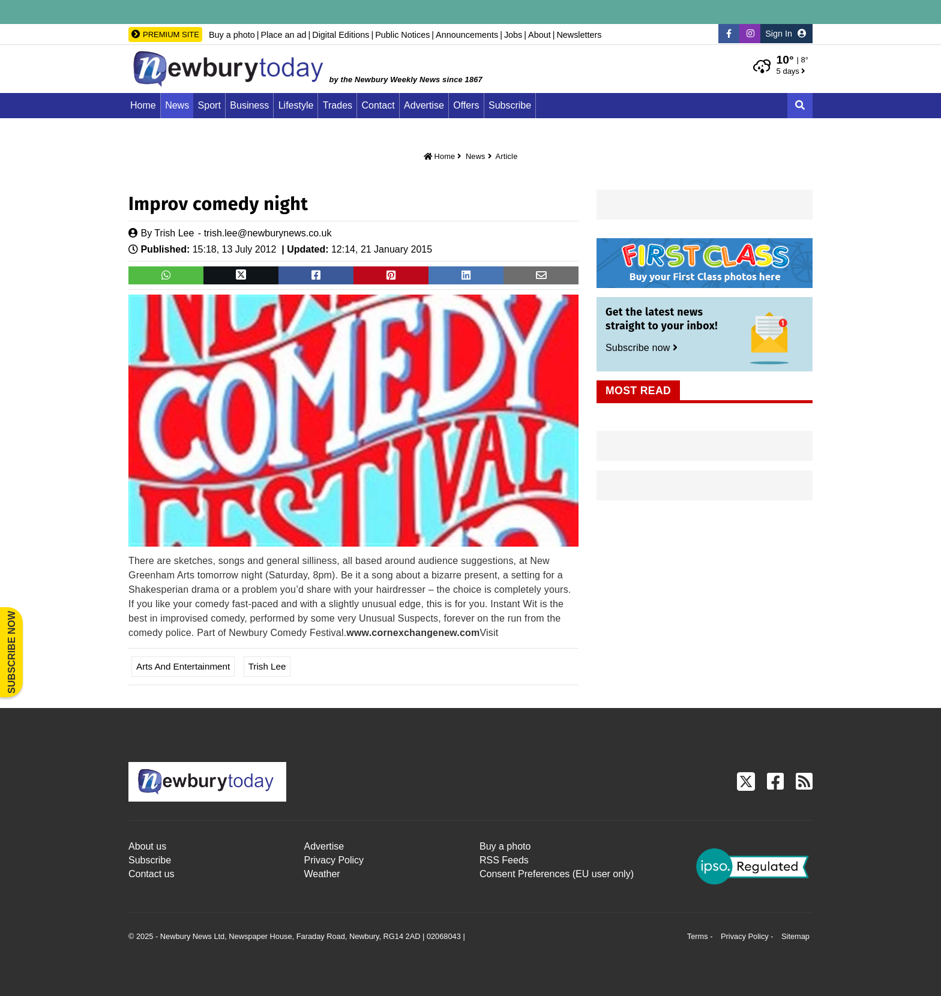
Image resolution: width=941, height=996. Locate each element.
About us (147, 846)
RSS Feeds (504, 860)
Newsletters (578, 35)
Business (249, 105)
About (539, 35)
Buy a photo (232, 35)
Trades (337, 105)
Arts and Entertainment (183, 666)
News (177, 105)
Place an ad (283, 35)
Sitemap (795, 936)
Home (143, 105)
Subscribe (510, 105)
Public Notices (402, 35)
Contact (378, 105)
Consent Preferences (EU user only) (557, 874)
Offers (466, 105)
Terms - (701, 936)
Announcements (467, 35)
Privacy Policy (334, 860)
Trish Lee (174, 233)
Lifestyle (296, 105)
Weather (322, 874)
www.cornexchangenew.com (413, 633)
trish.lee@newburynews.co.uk (268, 233)
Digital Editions (340, 35)
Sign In (785, 33)
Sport (209, 105)
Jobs (513, 35)
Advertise (424, 105)
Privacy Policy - (748, 936)
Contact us (151, 874)
